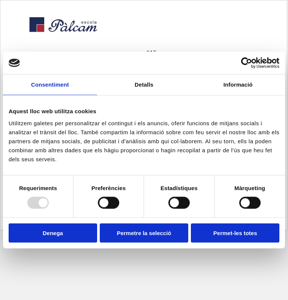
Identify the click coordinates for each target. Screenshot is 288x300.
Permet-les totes (235, 233)
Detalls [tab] (144, 84)
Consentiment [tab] (50, 84)
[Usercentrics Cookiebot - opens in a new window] (246, 63)
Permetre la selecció (144, 233)
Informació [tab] (238, 84)
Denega (53, 233)
